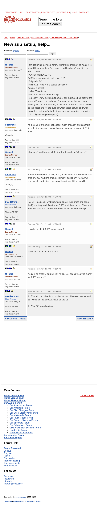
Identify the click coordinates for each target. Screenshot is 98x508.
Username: (15, 52)
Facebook (9, 476)
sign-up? (16, 51)
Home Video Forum (14, 398)
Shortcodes (9, 458)
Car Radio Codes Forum (21, 418)
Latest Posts (10, 12)
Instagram (9, 479)
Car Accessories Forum (21, 405)
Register (8, 453)
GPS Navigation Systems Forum (25, 428)
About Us (8, 501)
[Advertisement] (49, 355)
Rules (7, 456)
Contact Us (17, 501)
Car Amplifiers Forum (20, 408)
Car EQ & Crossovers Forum (24, 413)
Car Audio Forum (13, 403)
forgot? (37, 51)
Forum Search (50, 24)
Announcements (12, 463)
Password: (37, 52)
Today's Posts (87, 395)
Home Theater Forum (15, 400)
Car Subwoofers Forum (21, 425)
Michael (9, 65)
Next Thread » (85, 318)
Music (74, 12)
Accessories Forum (14, 435)
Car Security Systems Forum (24, 420)
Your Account (10, 466)
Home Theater (48, 12)
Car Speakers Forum (20, 423)
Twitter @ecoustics (13, 484)
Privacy (38, 501)
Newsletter (28, 501)
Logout (7, 451)
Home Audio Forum (14, 395)
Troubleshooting (12, 461)
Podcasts (84, 12)
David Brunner (12, 202)
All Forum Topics (13, 437)
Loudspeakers (32, 12)
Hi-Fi (21, 12)
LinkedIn (8, 481)
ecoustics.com (20, 497)
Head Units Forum (18, 430)
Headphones (63, 12)
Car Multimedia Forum (20, 415)
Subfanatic (10, 125)
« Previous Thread (15, 318)
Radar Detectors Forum (21, 432)
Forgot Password (12, 448)
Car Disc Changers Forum (22, 410)
